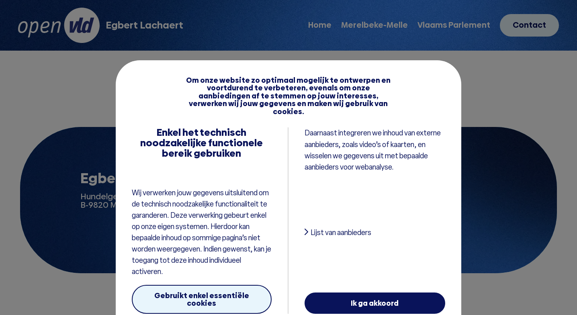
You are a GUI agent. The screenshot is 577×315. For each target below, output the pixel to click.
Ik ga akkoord (375, 303)
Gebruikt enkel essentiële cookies (201, 299)
